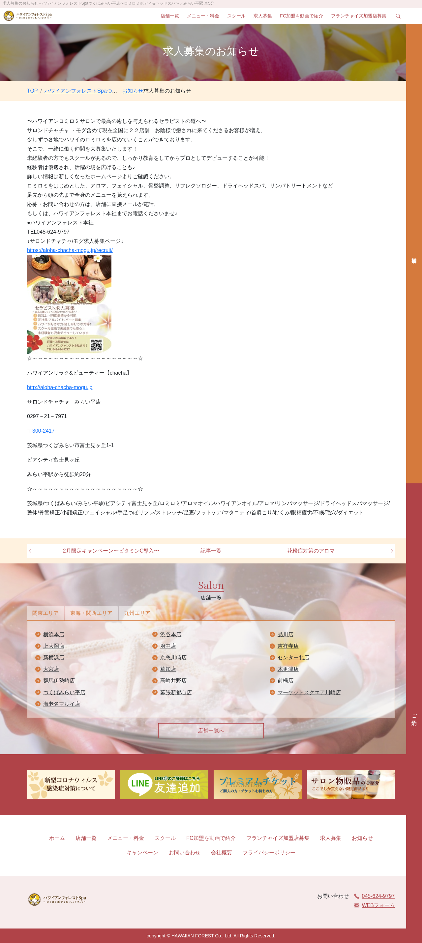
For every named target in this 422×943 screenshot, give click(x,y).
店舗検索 (414, 253)
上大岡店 (53, 646)
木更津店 (288, 669)
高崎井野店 (173, 680)
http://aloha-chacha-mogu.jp (59, 387)
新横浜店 (53, 657)
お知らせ (362, 838)
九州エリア (137, 613)
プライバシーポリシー (269, 852)
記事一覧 (211, 551)
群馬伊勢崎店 (59, 680)
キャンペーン (142, 852)
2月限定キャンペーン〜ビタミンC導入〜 (111, 551)
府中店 (168, 646)
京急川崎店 (173, 657)
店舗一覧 (170, 15)
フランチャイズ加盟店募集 (358, 15)
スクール (236, 15)
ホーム (57, 838)
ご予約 (414, 713)
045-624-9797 (374, 896)
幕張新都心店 (176, 692)
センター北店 (293, 657)
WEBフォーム (374, 905)
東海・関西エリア (91, 613)
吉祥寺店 (288, 646)
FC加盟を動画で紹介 (301, 15)
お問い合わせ (184, 852)
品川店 (285, 634)
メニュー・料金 (203, 15)
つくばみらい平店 (64, 692)
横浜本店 (53, 634)
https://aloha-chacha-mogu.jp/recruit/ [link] (70, 250)
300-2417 (43, 431)
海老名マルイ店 (61, 704)
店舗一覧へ (211, 730)
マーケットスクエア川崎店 (309, 692)
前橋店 (285, 680)
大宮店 (51, 669)
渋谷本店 (170, 634)
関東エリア (45, 613)
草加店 (168, 669)
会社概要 (221, 852)
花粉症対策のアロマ (311, 551)
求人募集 (263, 15)
